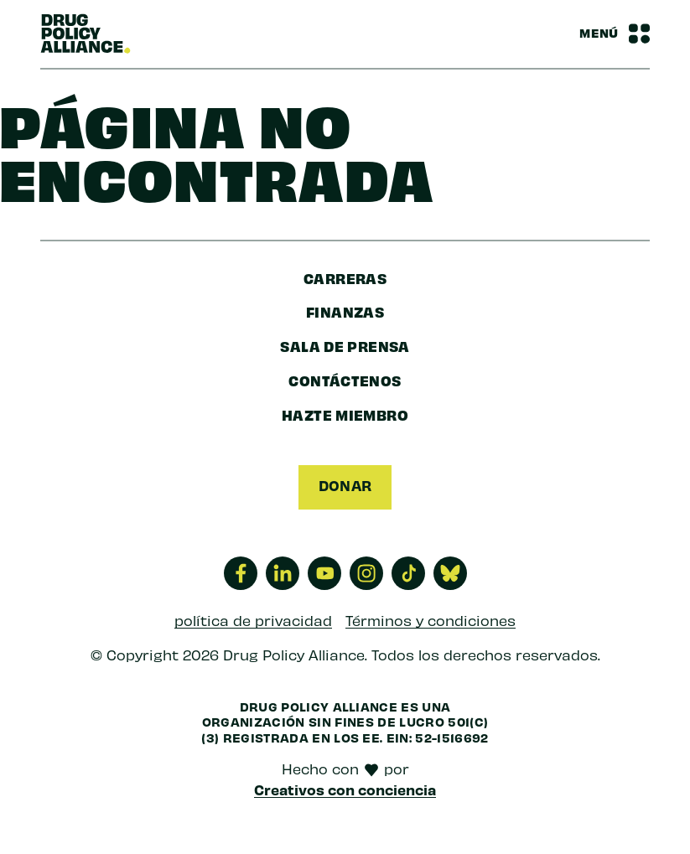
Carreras (345, 278)
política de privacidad (253, 620)
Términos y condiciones (430, 620)
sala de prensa (344, 346)
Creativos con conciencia (345, 789)
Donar (345, 485)
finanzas (345, 311)
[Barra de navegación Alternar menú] (614, 33)
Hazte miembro (345, 414)
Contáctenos (344, 380)
